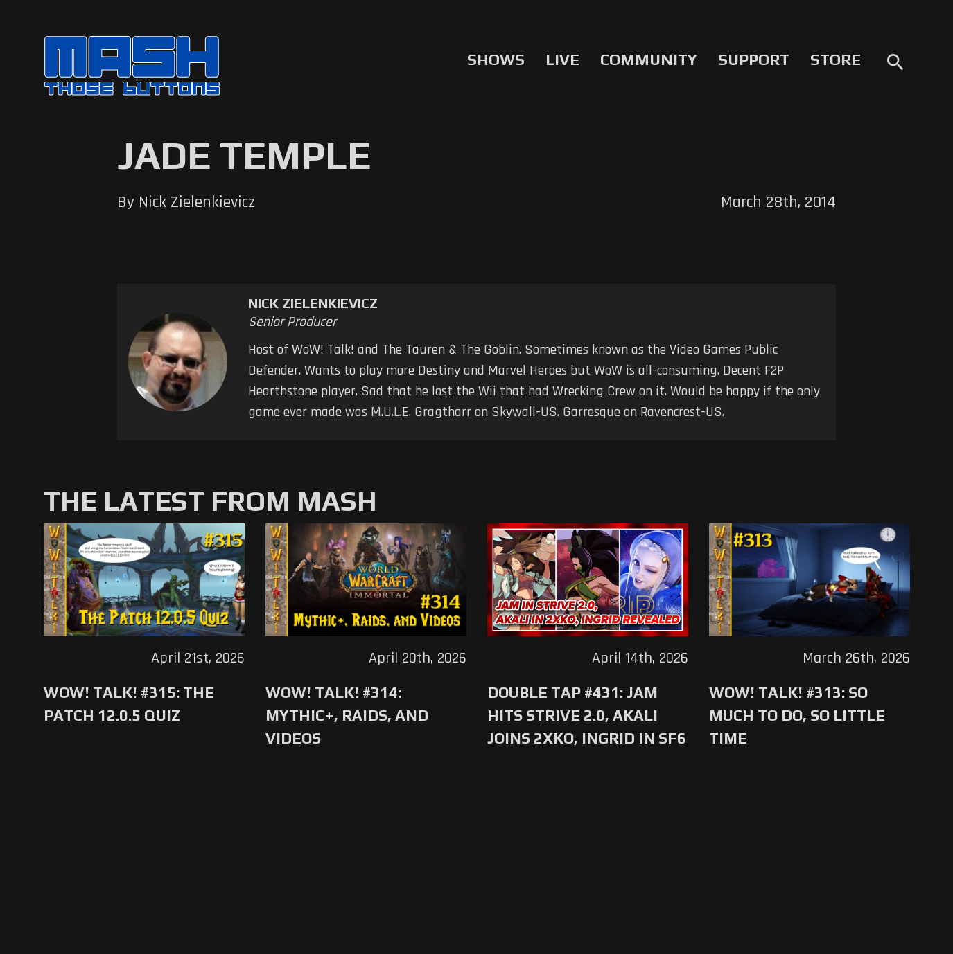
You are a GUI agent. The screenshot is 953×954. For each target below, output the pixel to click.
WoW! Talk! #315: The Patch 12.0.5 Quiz (129, 703)
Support (753, 60)
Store (835, 60)
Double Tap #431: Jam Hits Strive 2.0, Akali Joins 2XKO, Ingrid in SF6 (586, 715)
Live (562, 60)
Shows (496, 60)
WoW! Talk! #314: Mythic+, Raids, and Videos (346, 715)
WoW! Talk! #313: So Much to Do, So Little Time (797, 715)
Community (648, 60)
